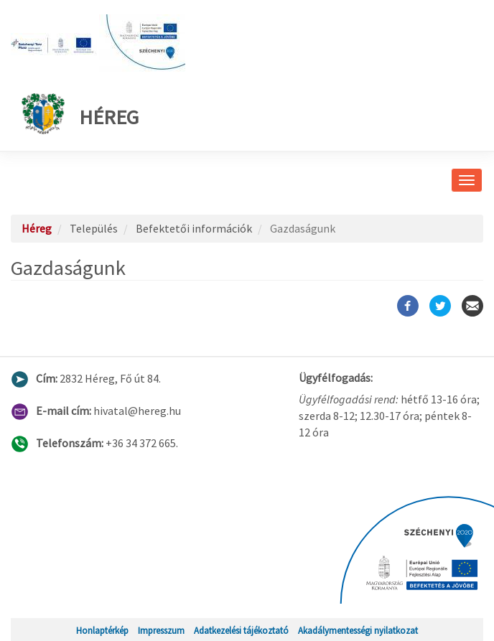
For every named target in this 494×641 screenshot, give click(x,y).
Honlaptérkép (102, 630)
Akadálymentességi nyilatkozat (358, 630)
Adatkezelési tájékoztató (241, 630)
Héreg (80, 113)
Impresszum (161, 630)
